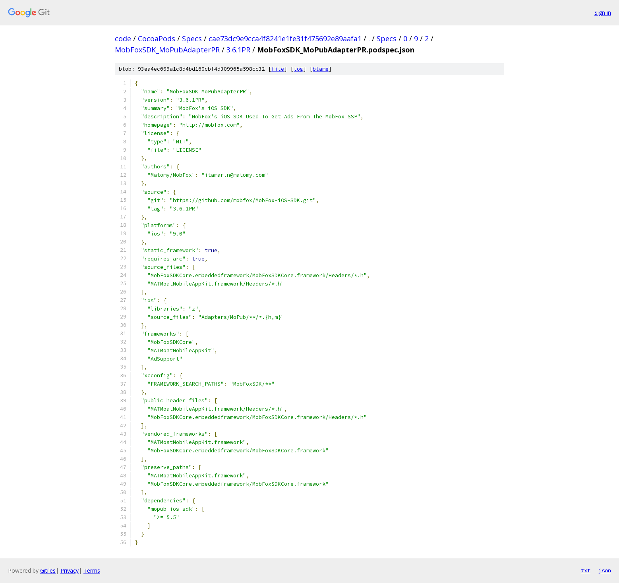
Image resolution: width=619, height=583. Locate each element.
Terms (91, 570)
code (123, 38)
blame (321, 69)
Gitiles (48, 570)
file (277, 69)
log (298, 69)
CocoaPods (156, 38)
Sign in (602, 12)
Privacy (69, 570)
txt (585, 570)
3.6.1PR (238, 49)
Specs (192, 38)
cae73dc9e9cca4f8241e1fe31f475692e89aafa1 (285, 38)
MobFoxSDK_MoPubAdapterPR (167, 49)
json (604, 570)
